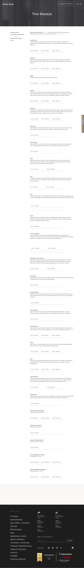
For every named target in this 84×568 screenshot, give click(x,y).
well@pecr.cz (39, 523)
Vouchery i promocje (20, 543)
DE (16, 511)
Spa (12, 533)
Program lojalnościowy (21, 546)
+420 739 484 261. (60, 33)
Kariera (13, 552)
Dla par (13, 526)
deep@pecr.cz (58, 523)
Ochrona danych (18, 559)
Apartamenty (16, 520)
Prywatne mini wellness (16, 38)
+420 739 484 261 (40, 531)
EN (13, 511)
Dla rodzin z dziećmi (19, 523)
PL (19, 511)
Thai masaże (15, 36)
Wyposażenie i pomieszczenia (17, 34)
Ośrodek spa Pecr (14, 32)
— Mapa (38, 518)
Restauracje (16, 529)
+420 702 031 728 (40, 527)
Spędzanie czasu (18, 536)
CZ (11, 511)
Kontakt (14, 556)
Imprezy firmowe (18, 549)
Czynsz (12, 40)
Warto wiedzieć (17, 539)
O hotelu (14, 516)
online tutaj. (45, 32)
